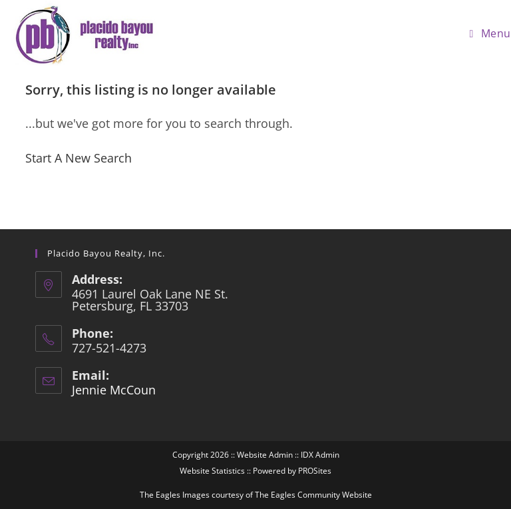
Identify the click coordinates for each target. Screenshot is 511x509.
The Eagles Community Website (313, 494)
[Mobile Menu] (490, 33)
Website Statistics (212, 470)
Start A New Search (78, 158)
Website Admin (265, 454)
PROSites (314, 470)
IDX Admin (320, 454)
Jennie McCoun (114, 390)
